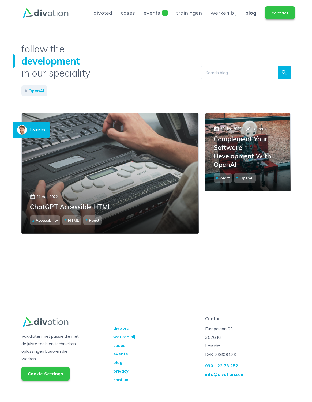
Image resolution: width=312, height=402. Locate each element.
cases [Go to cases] (128, 17)
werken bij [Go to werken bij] (223, 17)
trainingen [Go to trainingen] (189, 17)
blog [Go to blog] (251, 17)
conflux (120, 388)
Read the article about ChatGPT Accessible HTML (110, 182)
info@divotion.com (225, 382)
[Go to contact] (280, 17)
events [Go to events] (156, 17)
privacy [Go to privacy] (121, 379)
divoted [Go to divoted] (102, 17)
